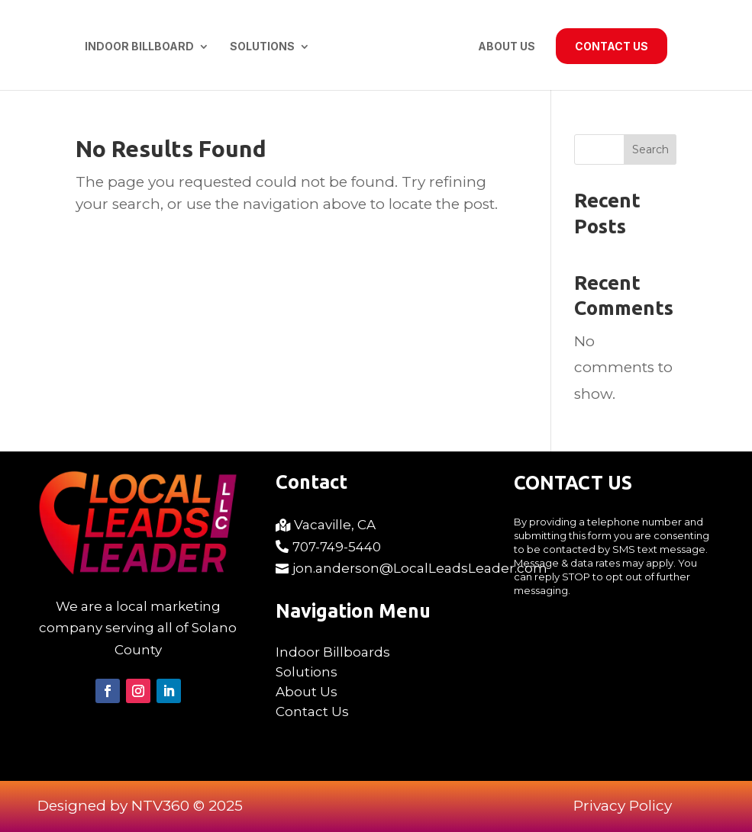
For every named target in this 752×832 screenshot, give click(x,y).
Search (650, 149)
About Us (506, 47)
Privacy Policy (622, 805)
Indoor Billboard (139, 47)
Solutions (262, 47)
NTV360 (160, 805)
